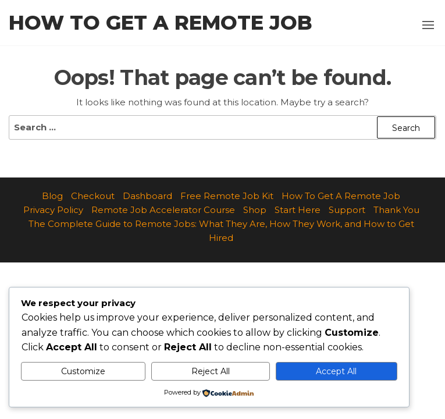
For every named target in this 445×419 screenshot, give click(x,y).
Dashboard (147, 195)
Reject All (210, 371)
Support (347, 209)
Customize (83, 371)
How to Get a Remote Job (160, 22)
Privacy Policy (53, 209)
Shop (254, 209)
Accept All (336, 371)
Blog (52, 195)
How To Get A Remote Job (341, 195)
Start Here (298, 209)
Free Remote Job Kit (226, 195)
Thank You (396, 209)
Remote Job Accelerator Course (163, 209)
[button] (428, 25)
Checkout (93, 195)
